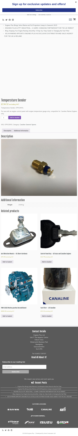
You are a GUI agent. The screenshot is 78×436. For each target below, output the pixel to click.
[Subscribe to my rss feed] (3, 19)
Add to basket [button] (7, 262)
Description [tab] (7, 131)
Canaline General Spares (28, 124)
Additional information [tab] (21, 131)
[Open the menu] (70, 19)
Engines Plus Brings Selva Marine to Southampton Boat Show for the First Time (39, 386)
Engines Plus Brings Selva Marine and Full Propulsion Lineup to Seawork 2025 (31, 25)
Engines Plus (30, 433)
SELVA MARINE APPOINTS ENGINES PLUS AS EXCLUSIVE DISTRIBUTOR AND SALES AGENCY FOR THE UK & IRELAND (39, 396)
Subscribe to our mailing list (13, 362)
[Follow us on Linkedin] (13, 19)
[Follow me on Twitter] (7, 19)
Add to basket (15, 117)
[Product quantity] (4, 117)
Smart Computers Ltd (49, 433)
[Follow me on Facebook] (10, 19)
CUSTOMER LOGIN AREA (39, 404)
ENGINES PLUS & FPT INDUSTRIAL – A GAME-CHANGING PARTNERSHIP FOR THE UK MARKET (39, 28)
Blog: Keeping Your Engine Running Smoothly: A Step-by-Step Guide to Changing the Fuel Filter (37, 31)
